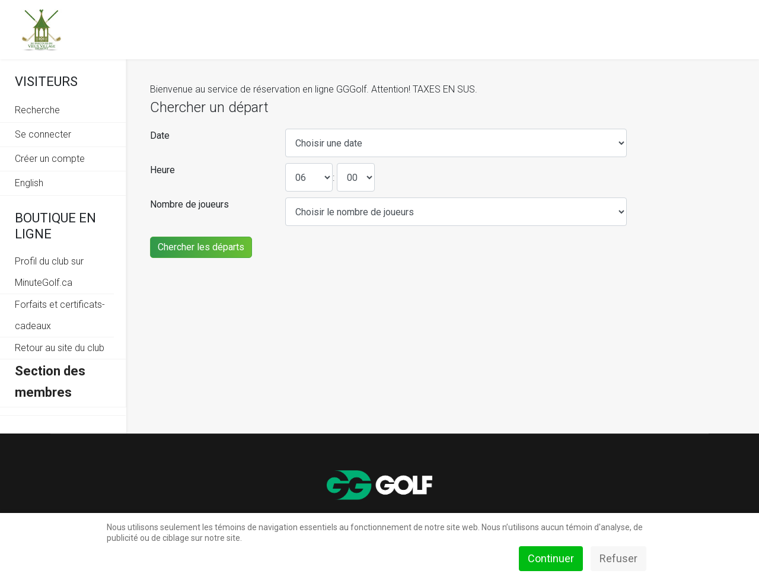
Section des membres (50, 382)
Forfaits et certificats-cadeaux (60, 315)
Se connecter (43, 134)
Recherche (37, 110)
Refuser (618, 558)
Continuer (551, 558)
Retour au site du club (59, 347)
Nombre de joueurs (189, 204)
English (29, 183)
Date (160, 135)
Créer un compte (50, 158)
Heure (162, 170)
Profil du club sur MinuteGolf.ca (49, 272)
